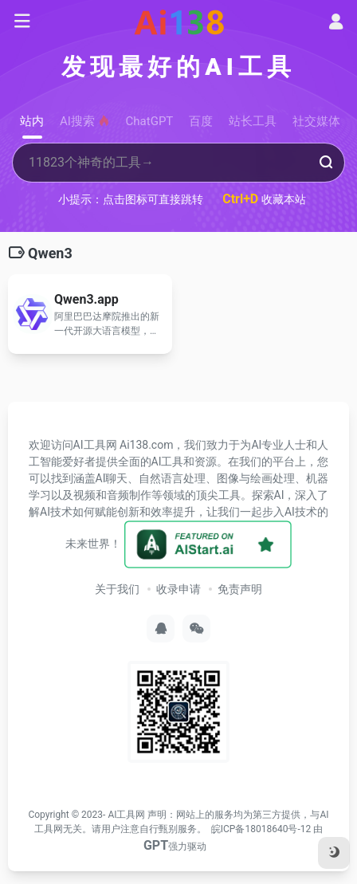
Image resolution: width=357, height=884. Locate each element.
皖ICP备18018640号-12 (261, 829)
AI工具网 (126, 814)
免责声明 (240, 589)
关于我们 (117, 589)
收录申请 (178, 589)
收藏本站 (264, 198)
